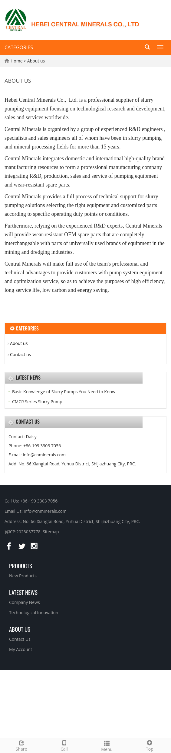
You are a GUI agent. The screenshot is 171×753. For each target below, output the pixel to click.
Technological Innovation (33, 612)
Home (17, 61)
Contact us (20, 354)
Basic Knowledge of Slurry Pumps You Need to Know (63, 391)
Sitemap (51, 531)
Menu (107, 745)
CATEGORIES (19, 47)
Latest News (23, 592)
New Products (23, 576)
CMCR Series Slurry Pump (37, 401)
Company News (24, 602)
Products (20, 565)
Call (64, 745)
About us (36, 61)
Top (149, 745)
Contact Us (20, 639)
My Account (20, 649)
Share (21, 745)
